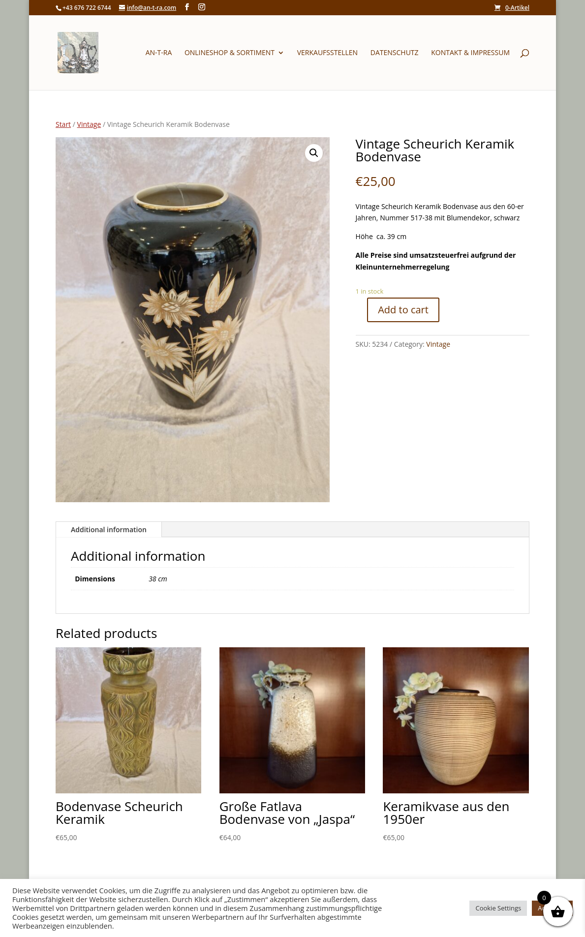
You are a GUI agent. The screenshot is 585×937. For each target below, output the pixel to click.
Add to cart (403, 309)
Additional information (109, 529)
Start (63, 124)
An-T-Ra (159, 53)
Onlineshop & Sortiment (230, 53)
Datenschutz (394, 53)
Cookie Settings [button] (498, 908)
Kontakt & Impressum (470, 53)
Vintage (89, 124)
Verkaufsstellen (327, 53)
